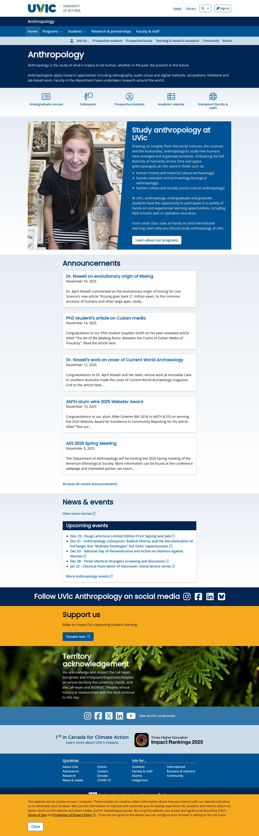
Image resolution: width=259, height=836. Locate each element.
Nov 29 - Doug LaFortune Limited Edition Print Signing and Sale (120, 536)
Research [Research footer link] (69, 776)
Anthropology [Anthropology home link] (41, 21)
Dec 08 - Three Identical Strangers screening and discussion (117, 561)
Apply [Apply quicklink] (177, 9)
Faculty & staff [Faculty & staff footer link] (142, 771)
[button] (205, 8)
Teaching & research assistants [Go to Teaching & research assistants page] (177, 41)
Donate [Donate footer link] (102, 776)
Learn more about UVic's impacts (92, 742)
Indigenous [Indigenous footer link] (140, 780)
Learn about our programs (157, 240)
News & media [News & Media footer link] (73, 780)
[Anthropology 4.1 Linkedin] (210, 596)
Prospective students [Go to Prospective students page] (107, 41)
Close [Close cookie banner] (35, 826)
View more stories (77, 513)
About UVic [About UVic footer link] (70, 767)
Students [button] (75, 31)
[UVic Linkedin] (119, 716)
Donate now (75, 636)
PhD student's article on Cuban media (106, 318)
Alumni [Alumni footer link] (137, 776)
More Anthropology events (87, 576)
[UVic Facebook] (98, 716)
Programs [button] (50, 31)
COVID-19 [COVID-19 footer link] (104, 780)
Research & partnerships (111, 31)
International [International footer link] (176, 767)
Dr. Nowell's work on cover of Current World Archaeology (124, 360)
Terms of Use (37, 815)
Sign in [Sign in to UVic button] (222, 8)
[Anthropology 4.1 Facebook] (198, 596)
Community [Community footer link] (175, 776)
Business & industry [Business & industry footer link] (181, 771)
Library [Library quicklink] (191, 9)
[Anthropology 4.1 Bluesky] (221, 596)
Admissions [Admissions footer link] (71, 771)
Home (32, 31)
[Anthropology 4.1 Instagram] (186, 596)
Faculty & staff (147, 31)
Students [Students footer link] (138, 767)
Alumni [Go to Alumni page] (227, 41)
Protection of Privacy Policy (72, 815)
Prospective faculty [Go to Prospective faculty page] (139, 41)
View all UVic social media (157, 716)
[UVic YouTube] (131, 716)
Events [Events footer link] (102, 767)
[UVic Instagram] (87, 716)
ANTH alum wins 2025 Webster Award (104, 402)
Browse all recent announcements (90, 484)
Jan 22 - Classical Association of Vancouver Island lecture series (120, 566)
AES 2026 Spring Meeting (91, 443)
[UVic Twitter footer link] (108, 716)
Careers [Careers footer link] (102, 771)
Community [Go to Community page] (211, 41)
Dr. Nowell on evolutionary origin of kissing (109, 276)
